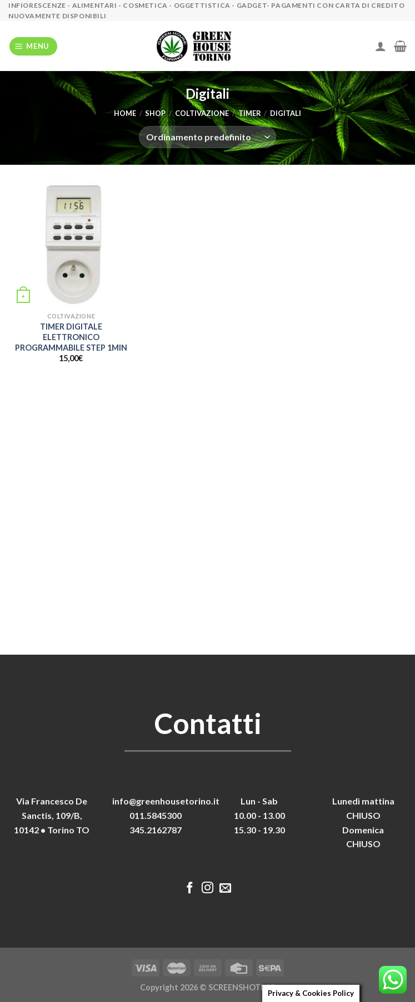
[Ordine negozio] (207, 137)
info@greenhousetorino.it (165, 801)
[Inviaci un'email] (225, 888)
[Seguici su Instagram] (207, 888)
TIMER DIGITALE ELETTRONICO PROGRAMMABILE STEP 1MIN (71, 337)
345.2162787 (155, 829)
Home (125, 113)
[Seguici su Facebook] (190, 888)
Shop (155, 113)
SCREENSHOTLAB (242, 987)
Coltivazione (202, 113)
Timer (249, 113)
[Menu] (33, 46)
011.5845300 (155, 815)
